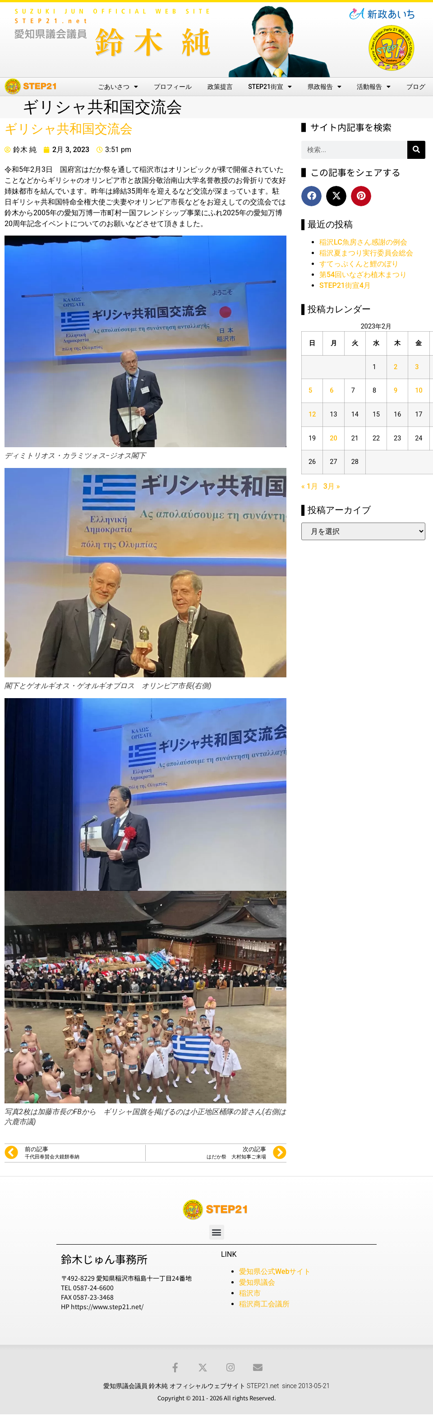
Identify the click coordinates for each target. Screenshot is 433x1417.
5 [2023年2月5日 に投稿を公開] (310, 390)
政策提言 (220, 86)
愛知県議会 (257, 1282)
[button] (311, 196)
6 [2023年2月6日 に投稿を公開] (331, 390)
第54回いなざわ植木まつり (363, 274)
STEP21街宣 (270, 86)
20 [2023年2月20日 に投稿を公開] (333, 438)
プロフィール (173, 86)
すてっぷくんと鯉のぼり (359, 263)
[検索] (416, 150)
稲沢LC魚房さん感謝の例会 (363, 242)
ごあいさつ (118, 86)
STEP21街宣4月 (345, 285)
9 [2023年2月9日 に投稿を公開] (395, 390)
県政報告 (324, 86)
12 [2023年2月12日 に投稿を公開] (312, 414)
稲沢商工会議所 (264, 1304)
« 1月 (309, 486)
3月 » (331, 486)
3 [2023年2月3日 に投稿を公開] (417, 367)
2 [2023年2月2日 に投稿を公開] (395, 367)
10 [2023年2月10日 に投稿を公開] (418, 390)
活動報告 (374, 86)
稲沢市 (250, 1293)
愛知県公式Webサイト (275, 1271)
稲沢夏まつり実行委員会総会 (366, 253)
